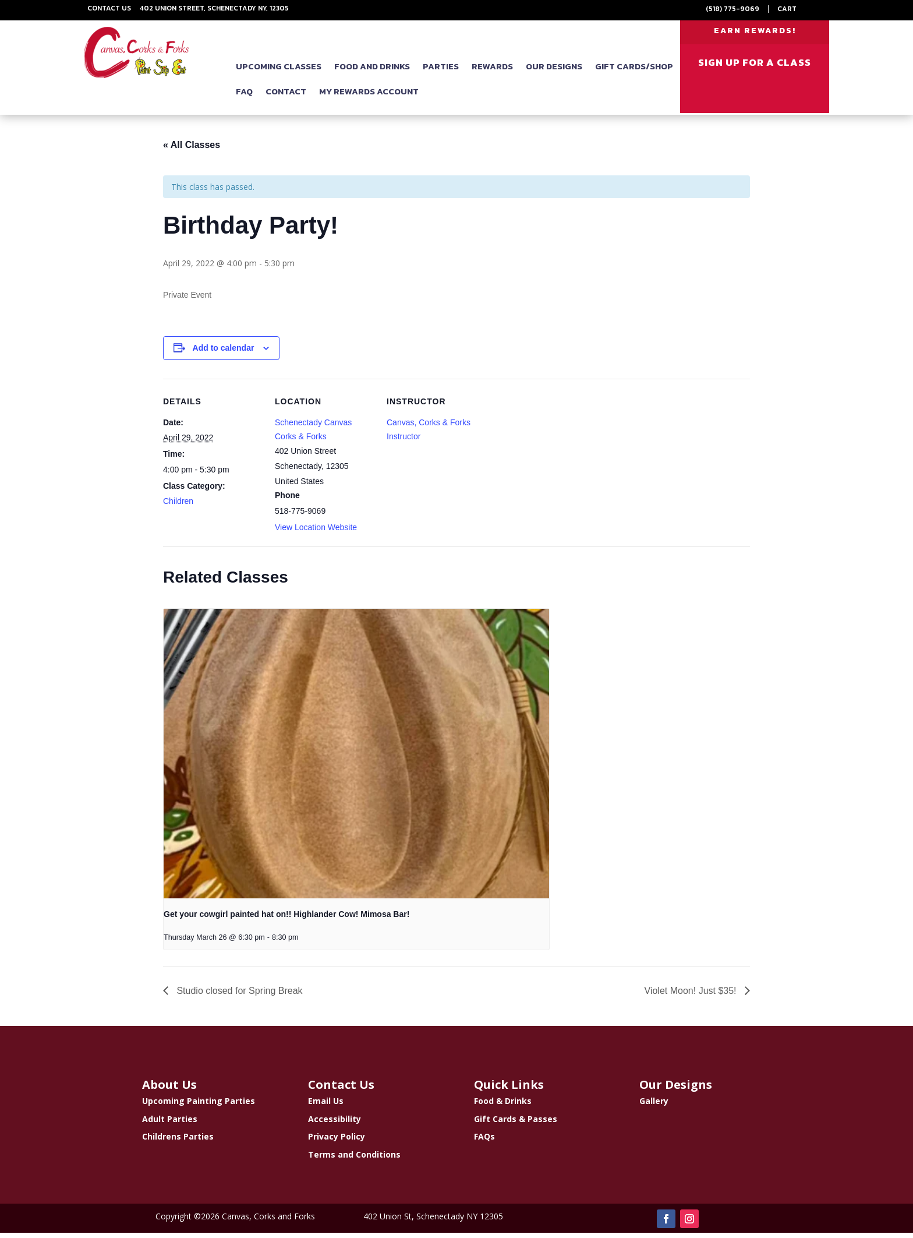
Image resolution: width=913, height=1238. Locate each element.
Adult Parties (169, 1123)
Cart (787, 8)
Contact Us (109, 8)
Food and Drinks (372, 73)
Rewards (492, 73)
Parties (441, 73)
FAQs (484, 1141)
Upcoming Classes (278, 73)
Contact (286, 98)
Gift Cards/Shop (634, 73)
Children (178, 506)
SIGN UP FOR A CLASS (754, 69)
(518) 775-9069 (732, 8)
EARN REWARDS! (755, 34)
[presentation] (356, 758)
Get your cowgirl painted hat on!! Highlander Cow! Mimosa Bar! (286, 919)
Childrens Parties (178, 1141)
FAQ (244, 98)
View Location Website (316, 532)
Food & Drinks (503, 1106)
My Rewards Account (369, 98)
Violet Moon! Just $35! (692, 996)
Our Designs (554, 73)
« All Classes (191, 150)
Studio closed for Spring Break (238, 996)
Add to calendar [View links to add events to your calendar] (223, 353)
